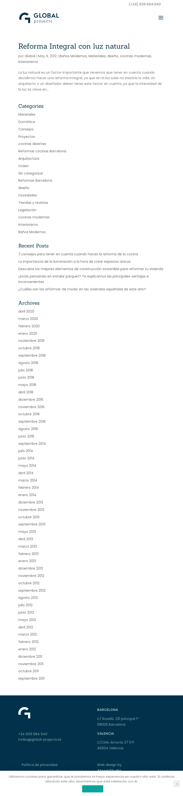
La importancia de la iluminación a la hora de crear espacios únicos (74, 261)
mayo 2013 (27, 531)
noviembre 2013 (31, 509)
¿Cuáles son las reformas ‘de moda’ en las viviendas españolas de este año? (82, 289)
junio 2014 (26, 458)
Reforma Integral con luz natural (74, 46)
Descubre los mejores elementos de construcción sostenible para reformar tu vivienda (90, 269)
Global (30, 56)
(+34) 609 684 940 (145, 4)
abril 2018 (25, 392)
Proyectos (26, 136)
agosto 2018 (28, 362)
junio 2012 (26, 612)
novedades (27, 195)
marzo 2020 (28, 318)
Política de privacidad (39, 764)
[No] (176, 784)
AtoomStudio (109, 770)
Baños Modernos (73, 56)
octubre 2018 (29, 348)
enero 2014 (27, 495)
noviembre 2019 (31, 340)
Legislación (27, 210)
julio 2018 (25, 370)
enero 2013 (27, 561)
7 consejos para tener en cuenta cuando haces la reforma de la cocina (78, 254)
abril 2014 (26, 473)
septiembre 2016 (32, 421)
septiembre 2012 (31, 590)
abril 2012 (25, 627)
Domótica (26, 121)
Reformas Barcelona (35, 180)
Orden (23, 166)
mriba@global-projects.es (39, 739)
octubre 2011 (28, 671)
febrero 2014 (28, 487)
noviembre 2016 (31, 407)
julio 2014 (25, 450)
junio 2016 (26, 436)
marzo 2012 (27, 634)
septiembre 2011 (31, 678)
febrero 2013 (28, 553)
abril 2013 (25, 539)
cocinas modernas (135, 56)
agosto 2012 (28, 597)
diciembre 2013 (30, 502)
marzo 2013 (27, 546)
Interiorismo (28, 61)
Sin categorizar (30, 173)
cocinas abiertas (32, 143)
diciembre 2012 (30, 568)
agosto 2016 (28, 428)
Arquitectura (28, 158)
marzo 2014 (27, 480)
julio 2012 (25, 605)
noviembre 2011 (30, 664)
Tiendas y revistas (33, 202)
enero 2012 (27, 649)
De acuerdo (92, 789)
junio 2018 (26, 377)
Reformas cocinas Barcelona (42, 151)
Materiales (97, 56)
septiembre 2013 (31, 524)
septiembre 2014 (32, 443)
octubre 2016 (29, 414)
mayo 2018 (27, 384)
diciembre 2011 (30, 656)
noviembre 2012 (31, 575)
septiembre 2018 (32, 355)
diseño (112, 56)
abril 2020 (26, 311)
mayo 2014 (27, 465)
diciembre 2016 (30, 399)
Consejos (26, 129)
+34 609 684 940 (32, 734)
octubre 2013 (29, 517)
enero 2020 (27, 333)
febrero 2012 (28, 641)
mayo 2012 (27, 619)
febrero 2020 (29, 326)
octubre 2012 (29, 583)
